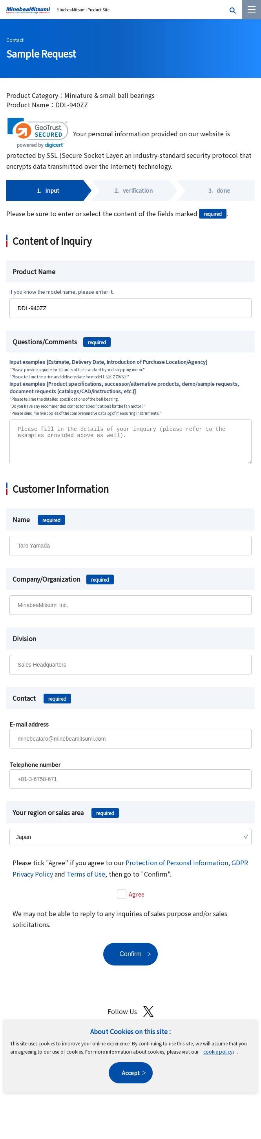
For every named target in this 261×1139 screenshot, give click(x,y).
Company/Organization (63, 584)
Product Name (34, 271)
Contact (15, 39)
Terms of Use (86, 879)
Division (24, 644)
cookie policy (217, 1051)
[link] (37, 133)
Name (39, 525)
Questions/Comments (62, 341)
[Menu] (251, 9)
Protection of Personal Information (177, 868)
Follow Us (130, 1017)
